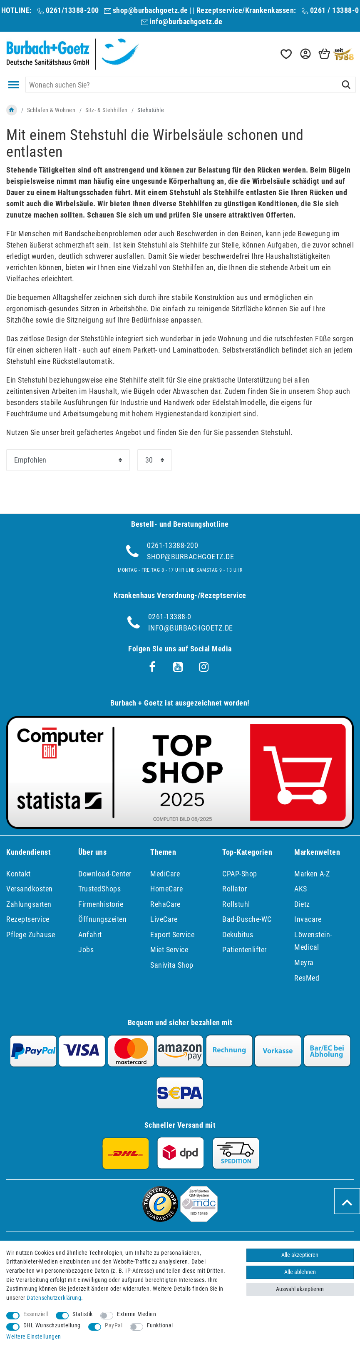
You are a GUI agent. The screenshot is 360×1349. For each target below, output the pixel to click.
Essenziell (35, 1314)
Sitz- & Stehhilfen (106, 110)
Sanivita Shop (172, 965)
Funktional (160, 1325)
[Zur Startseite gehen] (11, 110)
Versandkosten (29, 888)
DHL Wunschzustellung (52, 1325)
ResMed (306, 978)
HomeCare (166, 888)
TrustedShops (99, 888)
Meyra (304, 962)
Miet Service (169, 949)
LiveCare (163, 919)
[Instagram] (204, 667)
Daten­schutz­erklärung (54, 1297)
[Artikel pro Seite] (154, 460)
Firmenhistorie (100, 904)
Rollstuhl (236, 904)
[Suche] (346, 84)
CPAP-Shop (239, 873)
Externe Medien (136, 1314)
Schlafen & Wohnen (51, 110)
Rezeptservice (28, 919)
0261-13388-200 (172, 545)
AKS (300, 888)
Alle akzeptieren (299, 1255)
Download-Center (105, 873)
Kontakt (18, 873)
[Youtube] (178, 667)
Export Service (172, 934)
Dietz (302, 904)
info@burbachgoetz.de (185, 21)
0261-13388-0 (169, 616)
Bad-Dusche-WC (247, 919)
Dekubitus (237, 934)
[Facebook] (152, 667)
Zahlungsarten (29, 904)
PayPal (113, 1325)
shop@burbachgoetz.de (150, 10)
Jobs (86, 949)
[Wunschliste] (285, 54)
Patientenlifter (244, 949)
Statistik (82, 1314)
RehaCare (165, 904)
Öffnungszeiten (102, 919)
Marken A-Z (312, 873)
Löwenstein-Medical (313, 941)
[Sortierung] (68, 460)
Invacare (307, 919)
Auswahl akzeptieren (300, 1289)
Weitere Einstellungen (33, 1336)
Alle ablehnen (300, 1272)
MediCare (165, 873)
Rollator (234, 888)
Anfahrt (90, 934)
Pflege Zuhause (30, 934)
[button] (304, 54)
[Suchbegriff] (190, 85)
